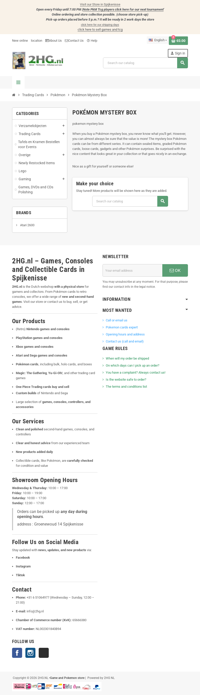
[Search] (145, 62)
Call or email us (116, 320)
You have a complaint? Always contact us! (135, 372)
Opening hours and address (125, 334)
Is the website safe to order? (126, 379)
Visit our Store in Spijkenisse (100, 4)
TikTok (44, 653)
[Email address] (132, 270)
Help (92, 40)
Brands (23, 212)
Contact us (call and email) (125, 341)
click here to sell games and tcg (100, 29)
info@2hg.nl (35, 611)
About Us (53, 40)
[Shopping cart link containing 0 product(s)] (178, 40)
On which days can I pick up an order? (132, 365)
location (36, 40)
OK (175, 270)
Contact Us (74, 40)
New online (20, 40)
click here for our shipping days (100, 24)
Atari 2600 (26, 225)
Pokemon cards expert (122, 327)
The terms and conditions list (126, 386)
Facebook (17, 653)
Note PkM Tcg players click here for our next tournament (123, 9)
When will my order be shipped (127, 358)
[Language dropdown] (158, 40)
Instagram (30, 653)
